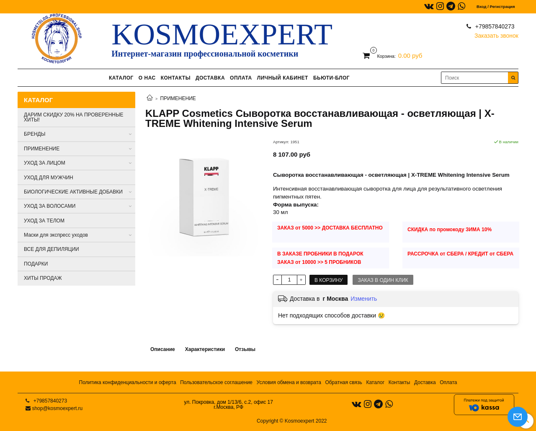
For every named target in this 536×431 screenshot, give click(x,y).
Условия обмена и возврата (289, 382)
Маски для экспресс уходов (56, 235)
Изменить (363, 298)
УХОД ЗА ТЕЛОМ (44, 221)
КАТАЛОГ (121, 78)
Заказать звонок (496, 33)
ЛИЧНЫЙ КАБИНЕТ (282, 78)
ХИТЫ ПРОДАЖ (43, 278)
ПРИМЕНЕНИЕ (178, 98)
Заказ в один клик (383, 280)
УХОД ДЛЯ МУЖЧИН (48, 178)
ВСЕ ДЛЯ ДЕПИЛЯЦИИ (51, 249)
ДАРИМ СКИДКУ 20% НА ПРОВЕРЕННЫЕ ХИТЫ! (74, 117)
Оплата (448, 382)
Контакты (399, 382)
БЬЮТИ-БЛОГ (331, 78)
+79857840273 (494, 26)
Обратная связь (343, 382)
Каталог (375, 382)
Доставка (425, 382)
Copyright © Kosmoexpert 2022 (292, 420)
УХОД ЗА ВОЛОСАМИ (49, 206)
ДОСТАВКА (210, 78)
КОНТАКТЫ (176, 78)
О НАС (147, 78)
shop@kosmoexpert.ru (57, 408)
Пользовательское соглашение (216, 382)
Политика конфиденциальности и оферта (127, 382)
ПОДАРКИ (36, 264)
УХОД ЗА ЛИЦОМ (44, 163)
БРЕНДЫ (34, 134)
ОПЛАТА (241, 78)
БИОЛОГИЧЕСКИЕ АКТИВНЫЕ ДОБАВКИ (73, 192)
